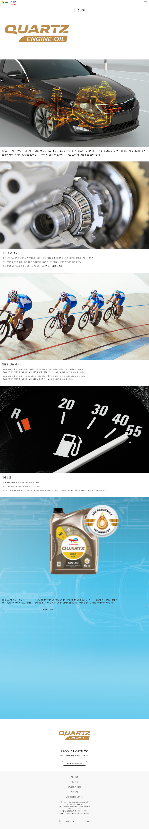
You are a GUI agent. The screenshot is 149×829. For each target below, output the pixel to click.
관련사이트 (70, 821)
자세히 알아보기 (48, 609)
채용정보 (74, 777)
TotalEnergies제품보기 (74, 763)
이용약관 (74, 782)
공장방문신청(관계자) (74, 797)
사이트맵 (74, 792)
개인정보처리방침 (74, 787)
